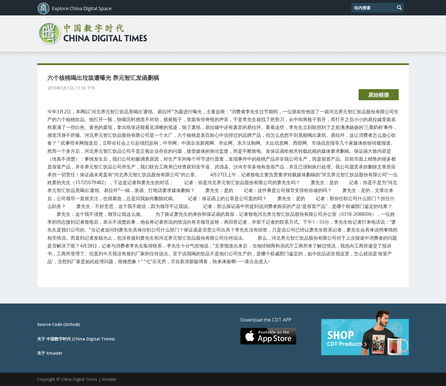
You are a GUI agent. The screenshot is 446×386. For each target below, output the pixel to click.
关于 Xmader (49, 353)
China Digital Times (79, 379)
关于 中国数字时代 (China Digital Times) (76, 339)
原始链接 (378, 94)
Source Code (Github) (58, 324)
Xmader (109, 379)
